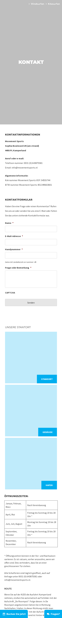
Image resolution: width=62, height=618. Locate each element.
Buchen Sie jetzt (14, 614)
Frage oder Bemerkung (18, 267)
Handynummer (14, 249)
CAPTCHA (10, 292)
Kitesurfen (52, 4)
